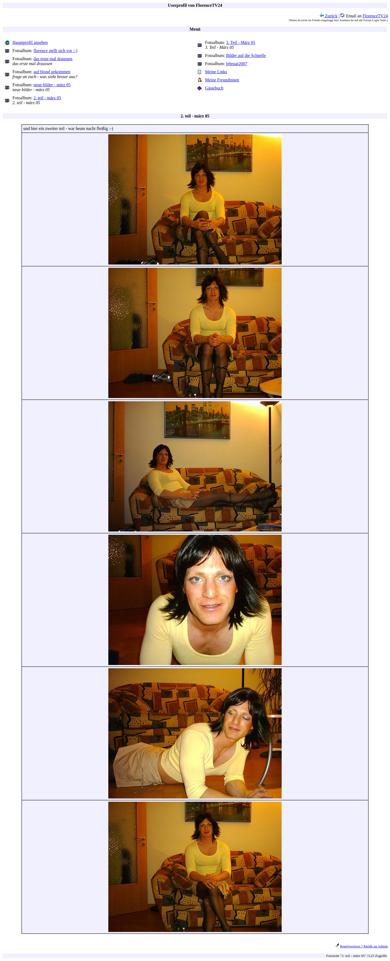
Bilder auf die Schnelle (246, 55)
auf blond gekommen (52, 71)
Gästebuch (214, 88)
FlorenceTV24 (375, 16)
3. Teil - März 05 (240, 42)
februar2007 (236, 63)
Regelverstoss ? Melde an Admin (364, 946)
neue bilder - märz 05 (52, 84)
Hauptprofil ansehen (30, 42)
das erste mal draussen (53, 58)
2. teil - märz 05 (47, 98)
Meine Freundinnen (222, 80)
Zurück (328, 16)
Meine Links (216, 71)
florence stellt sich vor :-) (55, 50)
